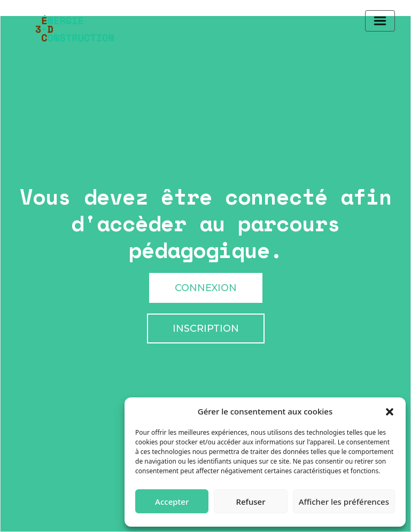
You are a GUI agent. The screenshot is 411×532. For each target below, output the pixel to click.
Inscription (206, 328)
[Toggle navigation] (380, 21)
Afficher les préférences (344, 501)
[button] (389, 411)
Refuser (250, 501)
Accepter (172, 501)
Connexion (206, 288)
